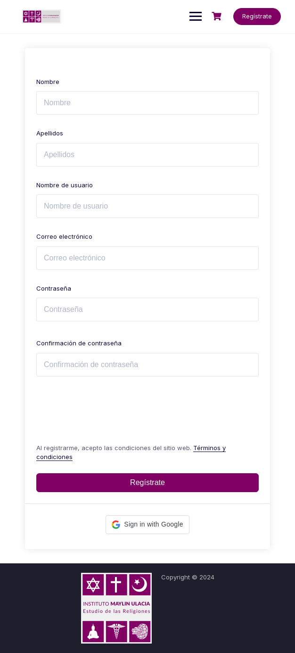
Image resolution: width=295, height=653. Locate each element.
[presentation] (100, 408)
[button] (147, 524)
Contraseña (53, 288)
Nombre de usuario (64, 185)
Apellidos (49, 133)
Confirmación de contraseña (79, 343)
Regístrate (257, 16)
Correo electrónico (64, 236)
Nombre (47, 81)
